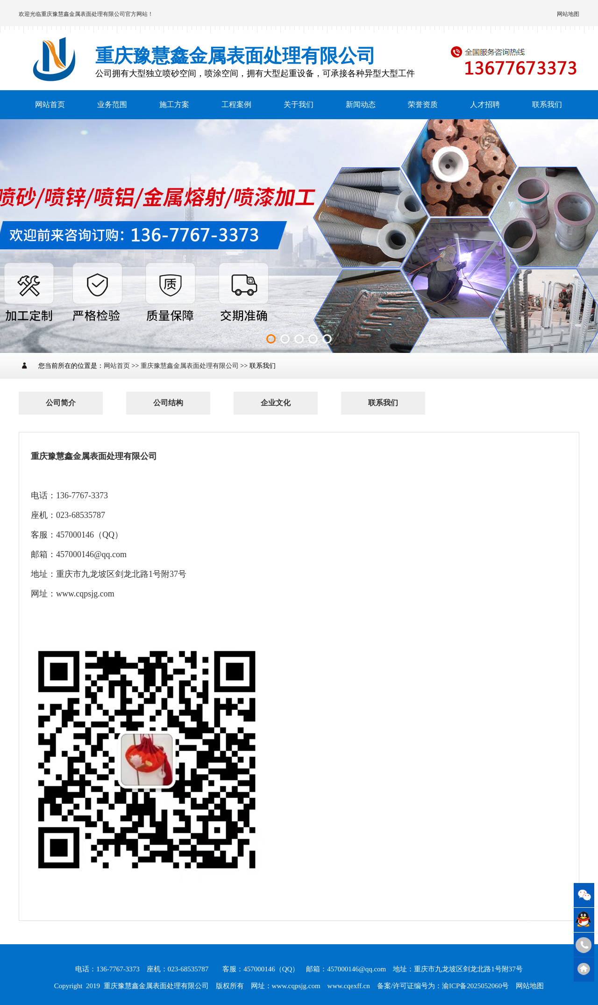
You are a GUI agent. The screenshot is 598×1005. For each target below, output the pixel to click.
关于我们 (298, 104)
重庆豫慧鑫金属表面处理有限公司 (83, 14)
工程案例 (236, 104)
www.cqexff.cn (348, 986)
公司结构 (168, 403)
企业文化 (276, 403)
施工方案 (174, 104)
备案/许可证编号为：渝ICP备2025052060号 (443, 986)
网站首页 (50, 104)
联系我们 (547, 104)
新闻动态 (361, 104)
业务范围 (112, 104)
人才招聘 (485, 104)
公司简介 (61, 403)
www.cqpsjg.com (296, 986)
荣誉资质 (423, 104)
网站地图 (568, 14)
